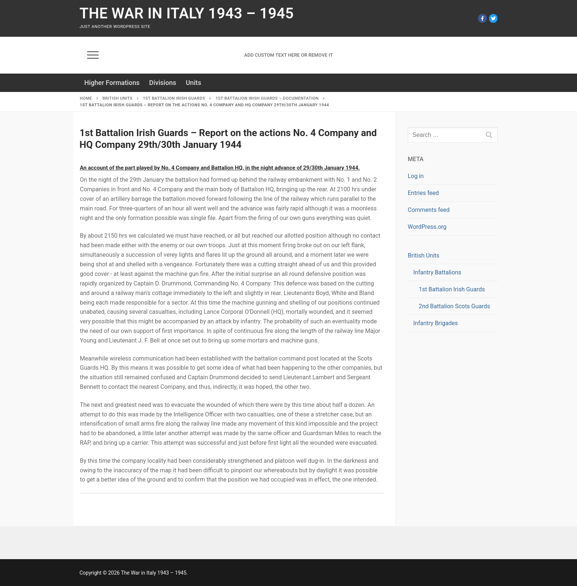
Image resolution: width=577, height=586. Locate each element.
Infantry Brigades (435, 323)
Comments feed (429, 209)
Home (86, 98)
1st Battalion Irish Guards (174, 98)
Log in (416, 176)
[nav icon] (92, 55)
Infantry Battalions (438, 272)
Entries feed (423, 192)
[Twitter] (493, 18)
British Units (117, 98)
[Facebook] (482, 18)
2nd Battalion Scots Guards (454, 306)
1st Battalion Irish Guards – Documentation (267, 98)
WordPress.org (427, 226)
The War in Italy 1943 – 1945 (186, 13)
